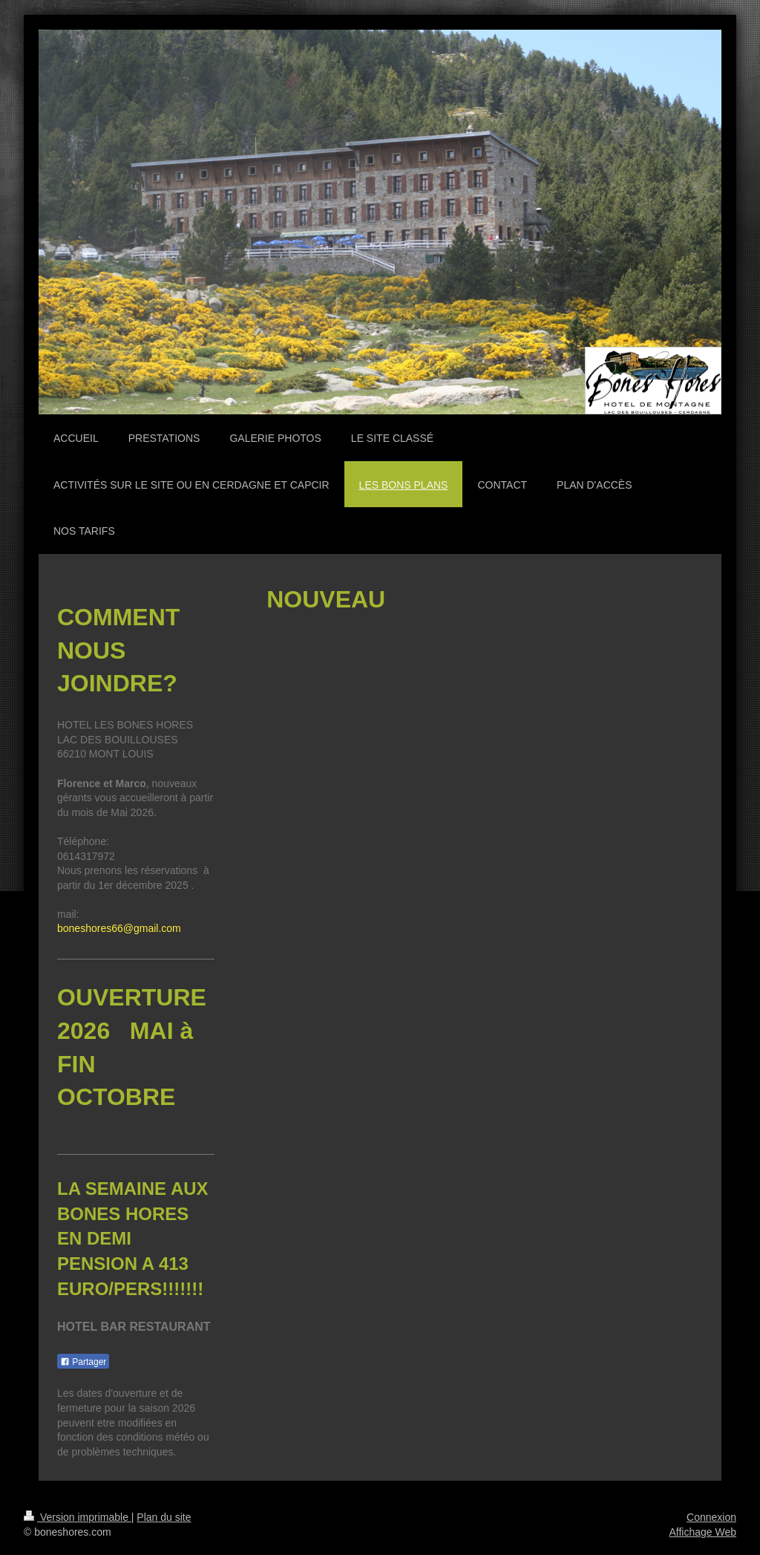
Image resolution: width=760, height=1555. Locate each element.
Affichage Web (702, 1532)
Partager (83, 1362)
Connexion (711, 1517)
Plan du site (164, 1517)
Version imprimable (77, 1517)
